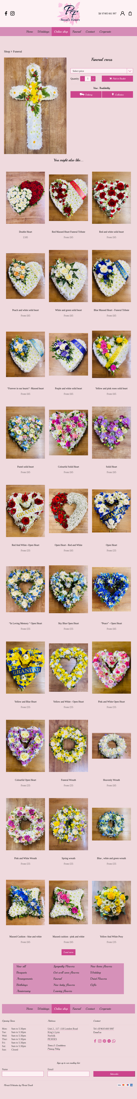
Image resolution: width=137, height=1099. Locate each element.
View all (21, 966)
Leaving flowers (62, 991)
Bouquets (21, 972)
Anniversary (23, 991)
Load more (68, 952)
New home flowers (101, 966)
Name (5, 1069)
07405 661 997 (109, 13)
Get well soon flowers (66, 972)
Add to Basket (117, 78)
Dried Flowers (98, 979)
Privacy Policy (54, 1048)
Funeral (17, 51)
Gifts (93, 985)
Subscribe (114, 1073)
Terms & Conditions (57, 1045)
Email (50, 1069)
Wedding (95, 972)
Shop (7, 51)
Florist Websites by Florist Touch (18, 1085)
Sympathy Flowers (64, 966)
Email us (97, 1032)
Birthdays (22, 985)
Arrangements (24, 979)
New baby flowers (64, 985)
